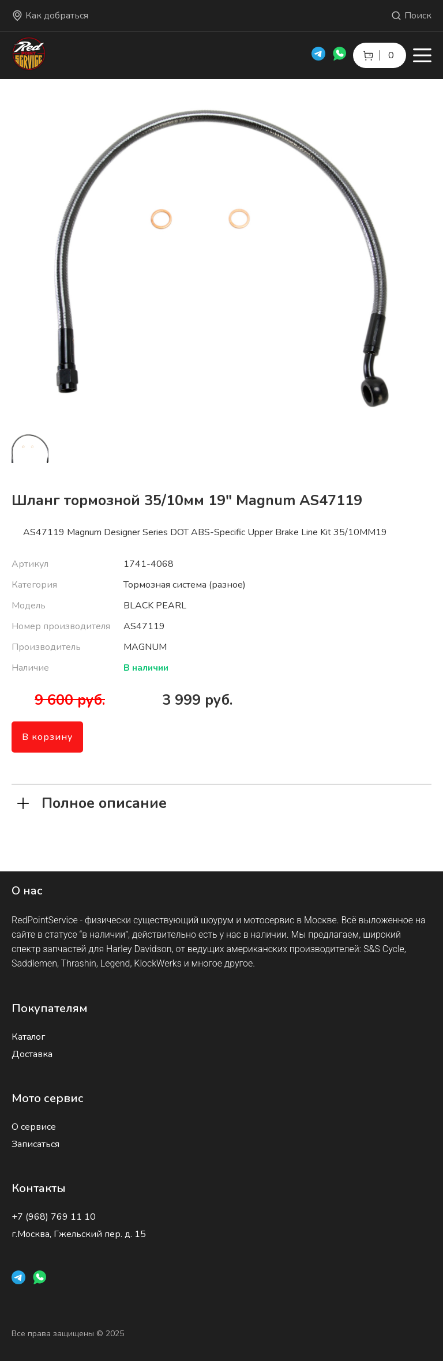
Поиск (411, 15)
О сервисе (34, 1127)
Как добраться (50, 15)
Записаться (35, 1144)
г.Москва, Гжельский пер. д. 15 (79, 1234)
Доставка (32, 1054)
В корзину (47, 737)
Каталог (28, 1037)
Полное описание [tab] (92, 802)
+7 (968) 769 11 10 (54, 1216)
